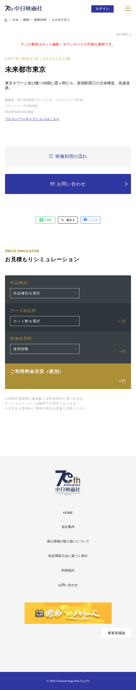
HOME (68, 513)
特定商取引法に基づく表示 (68, 556)
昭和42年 (40, 20)
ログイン (102, 9)
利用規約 (68, 570)
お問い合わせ (68, 585)
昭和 (26, 20)
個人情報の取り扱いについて (68, 541)
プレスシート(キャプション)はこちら (32, 119)
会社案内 (68, 527)
